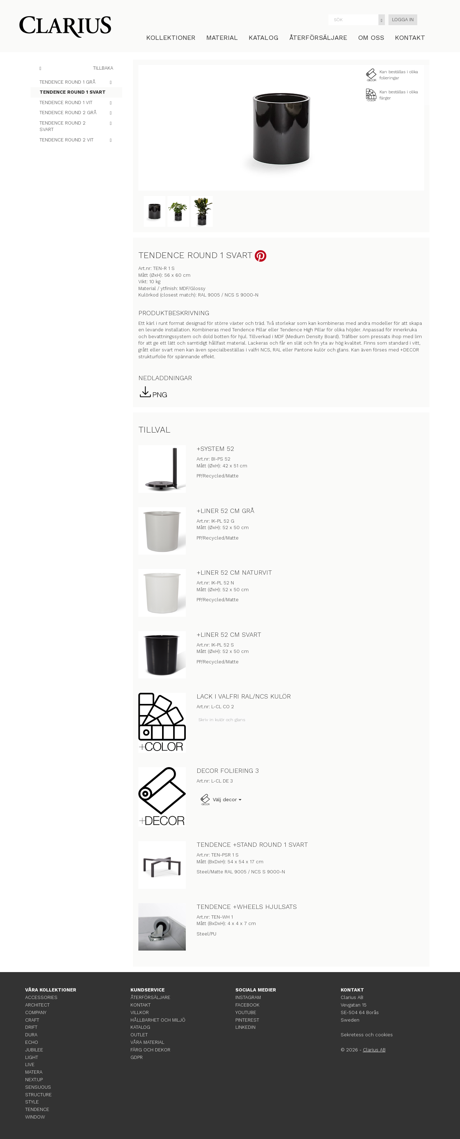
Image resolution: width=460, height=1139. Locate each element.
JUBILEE (34, 1049)
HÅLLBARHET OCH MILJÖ (157, 1020)
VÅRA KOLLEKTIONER (50, 990)
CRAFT (32, 1020)
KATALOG (264, 37)
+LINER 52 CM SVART (229, 634)
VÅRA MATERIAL (147, 1042)
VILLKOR (139, 1012)
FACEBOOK (247, 1005)
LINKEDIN (245, 1027)
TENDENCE (37, 1109)
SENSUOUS (38, 1087)
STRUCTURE (38, 1094)
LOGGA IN (403, 19)
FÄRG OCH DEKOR (150, 1049)
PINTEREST (247, 1020)
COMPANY (35, 1012)
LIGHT (31, 1057)
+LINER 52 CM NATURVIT (234, 572)
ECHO (31, 1042)
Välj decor (220, 800)
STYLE (32, 1102)
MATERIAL (222, 37)
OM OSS (371, 37)
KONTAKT (410, 37)
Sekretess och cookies (367, 1034)
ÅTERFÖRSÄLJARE (318, 37)
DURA (31, 1034)
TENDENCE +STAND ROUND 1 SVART (252, 844)
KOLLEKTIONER (171, 37)
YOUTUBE (245, 1012)
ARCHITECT (37, 1005)
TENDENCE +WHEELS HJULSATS (247, 906)
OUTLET (139, 1034)
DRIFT (31, 1027)
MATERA (33, 1072)
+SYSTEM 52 (215, 448)
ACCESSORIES (41, 997)
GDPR (136, 1057)
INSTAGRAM (248, 997)
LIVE (29, 1064)
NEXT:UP (34, 1079)
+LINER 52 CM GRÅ (225, 510)
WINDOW (35, 1117)
